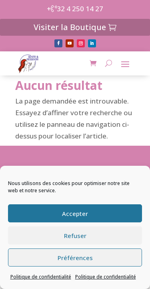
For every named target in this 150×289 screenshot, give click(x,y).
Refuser (75, 236)
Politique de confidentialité (40, 276)
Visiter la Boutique (70, 27)
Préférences (75, 258)
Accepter (75, 214)
